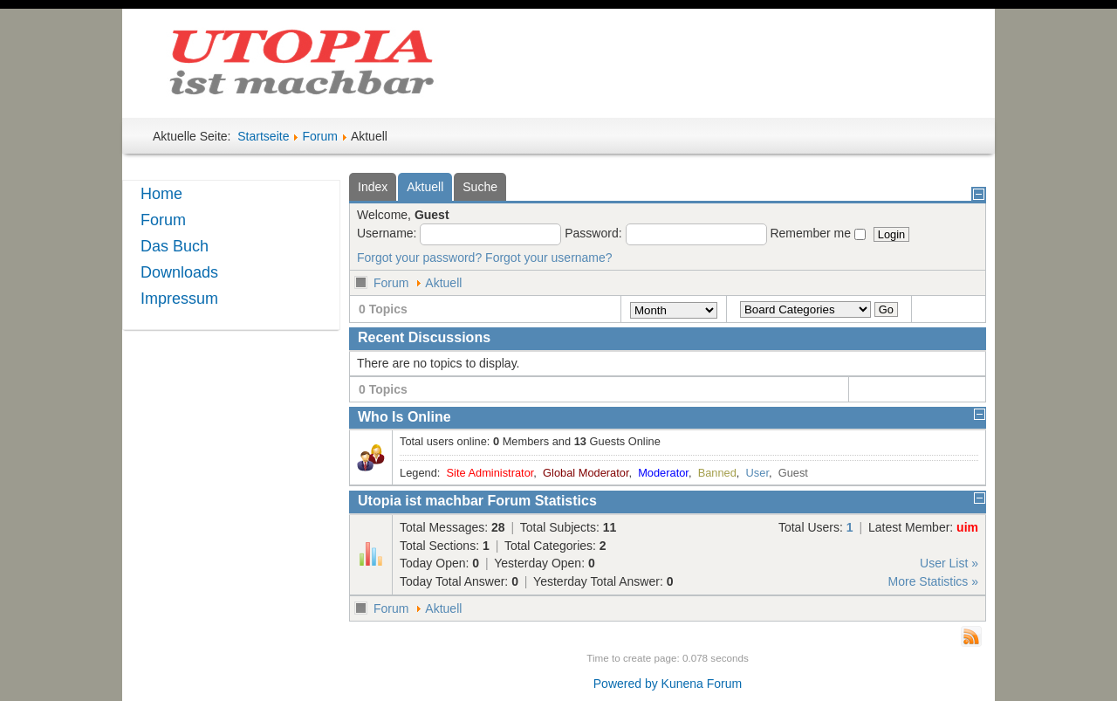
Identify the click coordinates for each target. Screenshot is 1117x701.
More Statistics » (933, 581)
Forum (319, 136)
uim (967, 527)
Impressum (179, 298)
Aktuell (443, 283)
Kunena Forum (702, 684)
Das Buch (174, 246)
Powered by (625, 684)
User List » (949, 563)
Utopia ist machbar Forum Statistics (477, 500)
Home (161, 194)
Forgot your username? (549, 258)
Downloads (179, 272)
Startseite (263, 136)
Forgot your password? (419, 258)
